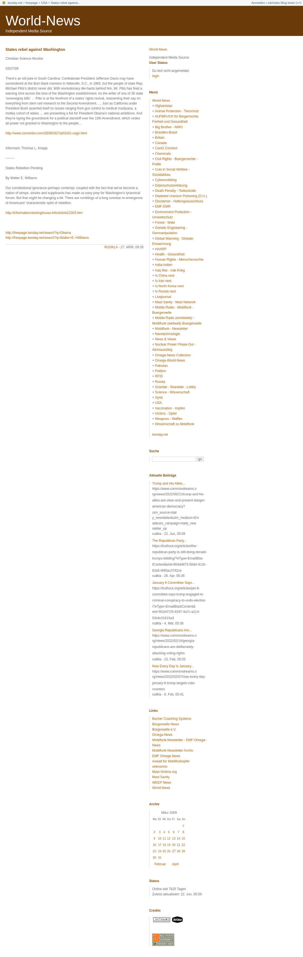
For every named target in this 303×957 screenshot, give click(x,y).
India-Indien (163, 265)
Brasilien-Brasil (166, 132)
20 (173, 844)
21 (178, 844)
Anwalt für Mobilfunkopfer (170, 761)
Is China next (164, 276)
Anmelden (258, 2)
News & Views (165, 339)
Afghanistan (163, 106)
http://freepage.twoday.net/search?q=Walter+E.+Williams (47, 238)
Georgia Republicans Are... (172, 630)
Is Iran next (163, 281)
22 (183, 844)
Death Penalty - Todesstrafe (175, 191)
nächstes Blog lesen (281, 2)
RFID (159, 376)
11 (164, 838)
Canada (161, 143)
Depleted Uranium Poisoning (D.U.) (181, 196)
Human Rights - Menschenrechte (179, 260)
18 (164, 844)
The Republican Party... (169, 541)
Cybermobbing (165, 180)
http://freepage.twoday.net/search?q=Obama (38, 233)
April (175, 864)
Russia (160, 382)
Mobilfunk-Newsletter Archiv (172, 750)
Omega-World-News (170, 360)
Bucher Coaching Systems (171, 719)
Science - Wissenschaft (172, 392)
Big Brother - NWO (169, 127)
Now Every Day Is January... (173, 666)
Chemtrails (163, 154)
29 (183, 851)
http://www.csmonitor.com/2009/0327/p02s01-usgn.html (46, 133)
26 (168, 851)
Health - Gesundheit (170, 254)
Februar (160, 864)
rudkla (111, 247)
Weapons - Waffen (168, 419)
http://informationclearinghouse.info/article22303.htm (44, 213)
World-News (43, 20)
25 (164, 851)
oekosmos (159, 766)
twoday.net (15, 2)
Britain (159, 138)
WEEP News (161, 783)
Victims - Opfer (166, 413)
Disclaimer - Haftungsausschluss (179, 201)
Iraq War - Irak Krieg (170, 270)
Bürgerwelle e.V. (164, 729)
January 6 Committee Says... (173, 583)
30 (154, 857)
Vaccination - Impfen (170, 408)
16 (154, 844)
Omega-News (162, 735)
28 (178, 851)
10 (159, 838)
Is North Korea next (169, 286)
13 (173, 838)
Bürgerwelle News (165, 724)
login (155, 76)
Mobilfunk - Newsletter (171, 329)
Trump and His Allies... (168, 483)
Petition (160, 371)
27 (174, 851)
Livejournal (163, 297)
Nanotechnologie (167, 334)
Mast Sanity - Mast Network (175, 302)
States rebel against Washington (35, 49)
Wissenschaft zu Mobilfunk (174, 424)
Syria (158, 397)
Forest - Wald (165, 222)
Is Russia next (165, 291)
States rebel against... (65, 2)
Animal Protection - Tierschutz (177, 111)
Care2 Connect (166, 148)
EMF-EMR (162, 206)
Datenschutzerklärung (171, 185)
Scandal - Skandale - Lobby (175, 387)
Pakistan (161, 366)
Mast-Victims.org (164, 772)
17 (159, 844)
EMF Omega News (166, 756)
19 (168, 844)
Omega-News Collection (173, 355)
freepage (32, 2)
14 (178, 838)
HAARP (160, 249)
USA (44, 2)
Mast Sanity (161, 777)
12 (168, 838)
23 (154, 851)
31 (159, 857)
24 (159, 851)
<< (298, 2)
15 (183, 838)
